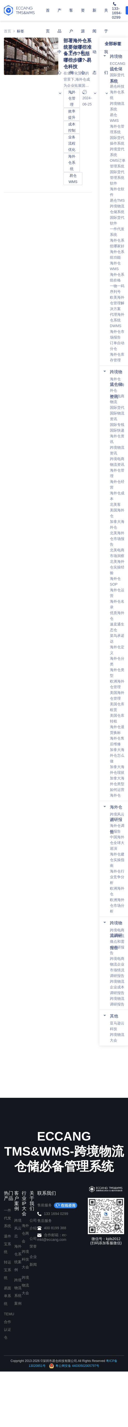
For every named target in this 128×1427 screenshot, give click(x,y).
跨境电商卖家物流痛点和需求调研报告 (117, 941)
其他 (114, 1016)
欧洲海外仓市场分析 (117, 905)
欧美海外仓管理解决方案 (117, 303)
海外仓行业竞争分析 (117, 877)
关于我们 (106, 51)
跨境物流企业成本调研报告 (117, 987)
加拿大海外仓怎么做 (117, 755)
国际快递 (117, 430)
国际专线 (117, 425)
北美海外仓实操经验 (117, 567)
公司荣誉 (33, 1242)
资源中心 (83, 51)
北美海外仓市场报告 (117, 538)
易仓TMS (117, 200)
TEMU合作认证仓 (9, 1325)
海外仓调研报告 (116, 819)
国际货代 (117, 407)
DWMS (115, 326)
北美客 (115, 504)
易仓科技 (117, 86)
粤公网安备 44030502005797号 (74, 1365)
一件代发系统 (7, 1218)
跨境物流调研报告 (116, 935)
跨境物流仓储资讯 (116, 384)
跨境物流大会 (25, 1285)
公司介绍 (33, 1224)
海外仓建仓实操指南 (117, 860)
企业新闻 (33, 1261)
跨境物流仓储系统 (116, 68)
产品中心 (59, 51)
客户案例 (71, 51)
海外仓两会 (25, 1233)
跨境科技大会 (25, 1259)
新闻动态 (94, 51)
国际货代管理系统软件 (117, 177)
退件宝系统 (7, 1244)
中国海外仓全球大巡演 (117, 842)
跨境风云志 (18, 1228)
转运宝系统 (7, 1270)
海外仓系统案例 (18, 1258)
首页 (48, 20)
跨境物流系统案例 (18, 1291)
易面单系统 (7, 1296)
